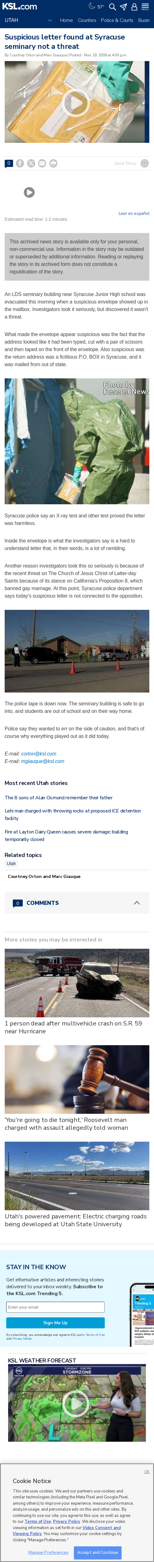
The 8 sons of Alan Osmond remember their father (59, 797)
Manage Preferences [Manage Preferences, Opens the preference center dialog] (48, 1552)
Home (66, 20)
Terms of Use (95, 1335)
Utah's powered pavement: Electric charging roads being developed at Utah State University (76, 1220)
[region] (77, 1512)
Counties (87, 20)
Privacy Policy (66, 1521)
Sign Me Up (55, 1323)
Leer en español (134, 213)
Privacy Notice (21, 1338)
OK (146, 1472)
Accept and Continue (97, 1552)
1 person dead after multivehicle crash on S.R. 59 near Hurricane (73, 1027)
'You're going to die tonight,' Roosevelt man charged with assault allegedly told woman (66, 1124)
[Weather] (95, 6)
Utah (11, 863)
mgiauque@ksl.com (43, 761)
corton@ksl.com (38, 753)
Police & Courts (117, 20)
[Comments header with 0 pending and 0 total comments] (77, 903)
